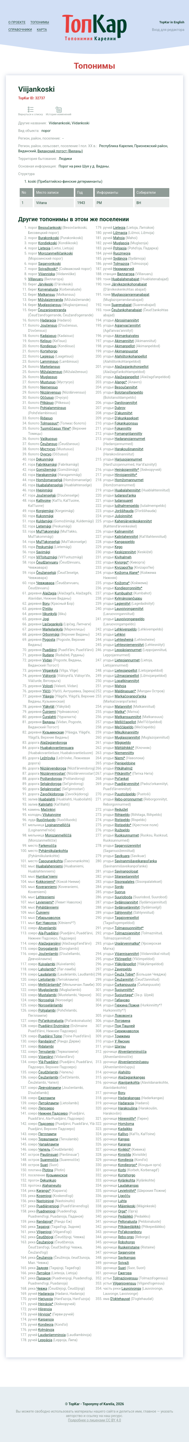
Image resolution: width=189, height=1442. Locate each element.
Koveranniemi (46, 887)
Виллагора (125, 274)
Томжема (122, 1036)
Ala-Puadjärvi (48, 933)
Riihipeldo (122, 815)
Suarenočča (49, 1160)
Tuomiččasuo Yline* (55, 428)
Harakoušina (127, 1108)
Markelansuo (50, 367)
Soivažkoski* (48, 269)
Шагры (120, 1046)
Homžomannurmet (129, 480)
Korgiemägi (45, 511)
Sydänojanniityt (126, 902)
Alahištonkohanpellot (131, 356)
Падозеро (46, 1124)
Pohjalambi (47, 1010)
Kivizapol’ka (124, 567)
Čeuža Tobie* (125, 974)
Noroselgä (46, 1000)
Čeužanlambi (48, 1077)
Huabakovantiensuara (57, 748)
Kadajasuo (48, 336)
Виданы (48, 722)
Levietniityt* (127, 1191)
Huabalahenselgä (49, 485)
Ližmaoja (120, 233)
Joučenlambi (48, 954)
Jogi (45, 619)
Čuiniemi (49, 712)
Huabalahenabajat (125, 279)
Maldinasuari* (125, 691)
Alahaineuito (51, 1185)
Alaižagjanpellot (127, 377)
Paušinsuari (49, 1155)
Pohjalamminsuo (53, 408)
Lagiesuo (47, 356)
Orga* (122, 1211)
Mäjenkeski (126, 1206)
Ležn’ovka (47, 758)
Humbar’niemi (46, 876)
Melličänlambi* (49, 985)
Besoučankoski (50, 228)
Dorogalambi (48, 949)
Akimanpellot (125, 346)
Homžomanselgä (49, 480)
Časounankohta (51, 861)
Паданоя (43, 1278)
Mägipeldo (123, 743)
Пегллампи (47, 1134)
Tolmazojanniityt (127, 933)
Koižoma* (122, 583)
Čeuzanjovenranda (52, 310)
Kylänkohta (126, 1180)
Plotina (47, 1170)
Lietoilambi (46, 979)
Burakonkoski (48, 238)
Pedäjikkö (125, 1216)
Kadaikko (125, 1129)
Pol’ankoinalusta (50, 1021)
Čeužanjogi (44, 1242)
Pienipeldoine (125, 763)
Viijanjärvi (45, 1057)
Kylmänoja (46, 1330)
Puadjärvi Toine (50, 1036)
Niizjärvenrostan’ (52, 773)
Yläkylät (48, 706)
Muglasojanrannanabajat (130, 294)
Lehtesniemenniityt (129, 645)
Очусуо (45, 454)
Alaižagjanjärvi (49, 943)
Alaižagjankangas (131, 1077)
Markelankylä (52, 629)
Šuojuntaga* (124, 995)
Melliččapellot (125, 722)
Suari (44, 1165)
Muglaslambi (48, 990)
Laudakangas (128, 1185)
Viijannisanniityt (127, 954)
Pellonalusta (127, 1221)
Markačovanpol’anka (130, 696)
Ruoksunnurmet (127, 835)
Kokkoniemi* (45, 882)
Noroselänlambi (50, 1005)
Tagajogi (42, 1227)
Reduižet (121, 809)
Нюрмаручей (123, 269)
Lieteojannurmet (127, 660)
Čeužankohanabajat (126, 310)
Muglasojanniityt (127, 737)
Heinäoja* (45, 1304)
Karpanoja (46, 1319)
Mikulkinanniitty (127, 732)
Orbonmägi (50, 634)
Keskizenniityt (125, 552)
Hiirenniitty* (127, 1118)
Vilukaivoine (52, 815)
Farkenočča (47, 846)
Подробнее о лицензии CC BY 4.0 (94, 1420)
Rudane (48, 655)
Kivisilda (124, 1155)
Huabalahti (46, 799)
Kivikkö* (124, 1149)
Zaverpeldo (123, 969)
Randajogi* (44, 1221)
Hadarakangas (129, 1098)
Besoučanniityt (126, 387)
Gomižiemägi (46, 470)
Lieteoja (44, 248)
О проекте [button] (16, 22)
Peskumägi (44, 547)
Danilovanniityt (126, 403)
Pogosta (48, 640)
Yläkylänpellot (125, 964)
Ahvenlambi (47, 928)
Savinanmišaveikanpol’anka (136, 861)
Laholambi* (47, 969)
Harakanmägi (46, 475)
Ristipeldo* (123, 825)
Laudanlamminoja (52, 1335)
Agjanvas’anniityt (128, 325)
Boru (45, 603)
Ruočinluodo (46, 820)
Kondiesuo (48, 346)
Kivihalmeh (123, 557)
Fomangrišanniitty (128, 434)
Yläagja (48, 696)
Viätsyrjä (49, 676)
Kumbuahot (123, 593)
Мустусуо (47, 449)
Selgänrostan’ (50, 789)
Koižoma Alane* (127, 573)
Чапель (44, 1149)
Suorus (120, 892)
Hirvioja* (44, 1314)
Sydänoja (120, 258)
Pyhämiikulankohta (53, 851)
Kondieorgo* (127, 1165)
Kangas (124, 1139)
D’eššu (47, 609)
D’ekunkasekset (127, 418)
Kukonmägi (44, 516)
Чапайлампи (48, 1144)
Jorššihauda (124, 511)
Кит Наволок (46, 923)
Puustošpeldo (125, 794)
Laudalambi (47, 974)
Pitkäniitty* (123, 773)
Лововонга (123, 1015)
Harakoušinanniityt (129, 449)
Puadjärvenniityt (127, 784)
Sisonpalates (124, 882)
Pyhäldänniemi (47, 907)
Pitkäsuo (46, 403)
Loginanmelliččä (57, 825)
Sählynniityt (123, 912)
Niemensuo (49, 387)
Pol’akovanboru (130, 1232)
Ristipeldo (122, 820)
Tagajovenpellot (127, 918)
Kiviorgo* (122, 562)
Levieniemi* (45, 902)
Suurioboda (123, 897)
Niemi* (120, 758)
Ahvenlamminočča (132, 1052)
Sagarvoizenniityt (128, 846)
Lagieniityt (122, 603)
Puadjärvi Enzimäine (53, 1026)
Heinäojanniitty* (127, 470)
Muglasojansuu (49, 305)
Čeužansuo (48, 444)
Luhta (122, 1201)
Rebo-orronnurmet (128, 799)
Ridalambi (46, 1046)
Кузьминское (56, 1175)
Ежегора (125, 1273)
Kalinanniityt (124, 531)
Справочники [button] (20, 29)
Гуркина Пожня (127, 1005)
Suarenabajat (121, 305)
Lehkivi (120, 634)
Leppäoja (45, 1340)
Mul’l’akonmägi (47, 531)
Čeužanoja (44, 1258)
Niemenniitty (124, 753)
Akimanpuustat (126, 351)
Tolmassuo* (49, 423)
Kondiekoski (47, 243)
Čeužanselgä (46, 573)
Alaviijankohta (129, 1082)
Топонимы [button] (39, 22)
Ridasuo (46, 418)
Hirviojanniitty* (126, 475)
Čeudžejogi (44, 1237)
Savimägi (43, 552)
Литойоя (43, 1273)
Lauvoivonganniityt (129, 609)
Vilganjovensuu (124, 1283)
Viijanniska (46, 274)
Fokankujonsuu (126, 423)
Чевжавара (45, 583)
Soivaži (123, 1263)
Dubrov (120, 408)
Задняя (42, 1268)
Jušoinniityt (123, 516)
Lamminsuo (49, 361)
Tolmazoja (121, 264)
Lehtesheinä (124, 640)
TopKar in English (171, 22)
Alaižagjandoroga (53, 743)
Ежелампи (46, 1098)
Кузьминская (53, 732)
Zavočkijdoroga (52, 794)
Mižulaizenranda (50, 300)
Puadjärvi (49, 650)
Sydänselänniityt (127, 907)
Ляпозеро (46, 1108)
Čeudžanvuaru (47, 562)
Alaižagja (49, 593)
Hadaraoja (48, 320)
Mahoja (119, 238)
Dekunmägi (44, 459)
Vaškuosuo (48, 439)
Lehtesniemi (45, 897)
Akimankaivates (127, 336)
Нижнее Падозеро (53, 1113)
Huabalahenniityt (128, 490)
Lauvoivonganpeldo (129, 619)
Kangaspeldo (125, 542)
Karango (124, 1144)
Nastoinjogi (45, 1201)
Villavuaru (35, 279)
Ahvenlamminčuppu (133, 1062)
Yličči (46, 691)
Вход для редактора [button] (168, 30)
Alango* (121, 382)
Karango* (43, 1191)
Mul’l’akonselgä (48, 542)
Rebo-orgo (126, 1237)
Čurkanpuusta (125, 985)
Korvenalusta (48, 289)
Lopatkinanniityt (127, 681)
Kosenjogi (44, 1196)
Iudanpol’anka (125, 495)
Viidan (47, 660)
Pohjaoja (119, 248)
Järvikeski (45, 284)
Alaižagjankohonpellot (132, 367)
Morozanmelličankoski (55, 253)
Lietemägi (43, 526)
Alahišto (124, 1072)
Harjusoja (45, 1299)
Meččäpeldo (124, 727)
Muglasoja (121, 243)
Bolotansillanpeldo (129, 392)
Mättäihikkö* (124, 748)
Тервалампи (48, 1139)
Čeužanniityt (124, 979)
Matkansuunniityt (128, 717)
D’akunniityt (123, 413)
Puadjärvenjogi (47, 1206)
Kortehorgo (48, 351)
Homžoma (126, 1124)
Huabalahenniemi (49, 866)
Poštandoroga (51, 779)
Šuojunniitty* (124, 990)
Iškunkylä (49, 614)
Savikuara (122, 856)
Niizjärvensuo (50, 392)
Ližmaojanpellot (127, 676)
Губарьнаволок (48, 918)
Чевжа (41, 1288)
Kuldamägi (44, 521)
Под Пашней (125, 1026)
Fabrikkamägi (46, 464)
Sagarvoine (126, 1252)
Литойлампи (48, 1103)
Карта (42, 29)
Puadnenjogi (46, 1211)
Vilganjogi (44, 1232)
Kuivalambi (46, 964)
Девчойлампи (49, 1088)
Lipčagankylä (52, 624)
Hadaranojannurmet (130, 439)
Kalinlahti (45, 804)
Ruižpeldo (122, 830)
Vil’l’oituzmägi (46, 557)
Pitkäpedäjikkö (129, 1227)
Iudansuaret (124, 500)
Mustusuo (47, 382)
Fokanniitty (123, 428)
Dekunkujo (48, 1180)
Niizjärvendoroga (53, 768)
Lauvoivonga (131, 1288)
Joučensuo (48, 325)
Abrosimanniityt (127, 320)
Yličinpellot (123, 959)
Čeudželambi (48, 1072)
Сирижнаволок (127, 1031)
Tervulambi (46, 1052)
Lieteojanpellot (126, 670)
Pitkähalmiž (124, 768)
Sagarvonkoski (49, 264)
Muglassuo (48, 377)
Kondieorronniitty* (128, 588)
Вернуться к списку (30, 114)
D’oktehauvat (120, 1299)
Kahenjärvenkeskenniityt (133, 521)
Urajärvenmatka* (127, 943)
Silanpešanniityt (127, 876)
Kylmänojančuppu (128, 598)
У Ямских (122, 1041)
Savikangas (127, 1258)
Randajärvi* (47, 1041)
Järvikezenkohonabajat (129, 284)
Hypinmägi (44, 490)
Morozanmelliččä (58, 835)
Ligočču (124, 1196)
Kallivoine (43, 500)
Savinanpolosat (126, 871)
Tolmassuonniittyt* (129, 928)
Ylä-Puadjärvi (48, 1062)
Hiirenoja (45, 1309)
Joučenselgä (46, 495)
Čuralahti (49, 717)
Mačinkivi (48, 809)
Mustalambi (47, 995)
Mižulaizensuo (51, 372)
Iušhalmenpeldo (127, 506)
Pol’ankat (122, 779)
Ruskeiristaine (129, 1247)
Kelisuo (45, 341)
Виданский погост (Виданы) (60, 151)
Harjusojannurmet (128, 459)
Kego (119, 547)
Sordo (119, 887)
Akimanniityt (124, 341)
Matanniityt (123, 706)
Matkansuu (46, 294)
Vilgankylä (50, 670)
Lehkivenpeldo (126, 629)
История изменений (58, 114)
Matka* (120, 712)
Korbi (122, 1170)
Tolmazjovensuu (125, 1278)
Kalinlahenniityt (126, 537)
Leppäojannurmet (128, 650)
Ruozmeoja (121, 253)
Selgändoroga (50, 784)
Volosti (47, 686)
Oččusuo (47, 397)
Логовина (122, 1021)
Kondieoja (45, 1324)
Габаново (122, 1000)
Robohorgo (126, 1242)
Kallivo (123, 1134)
